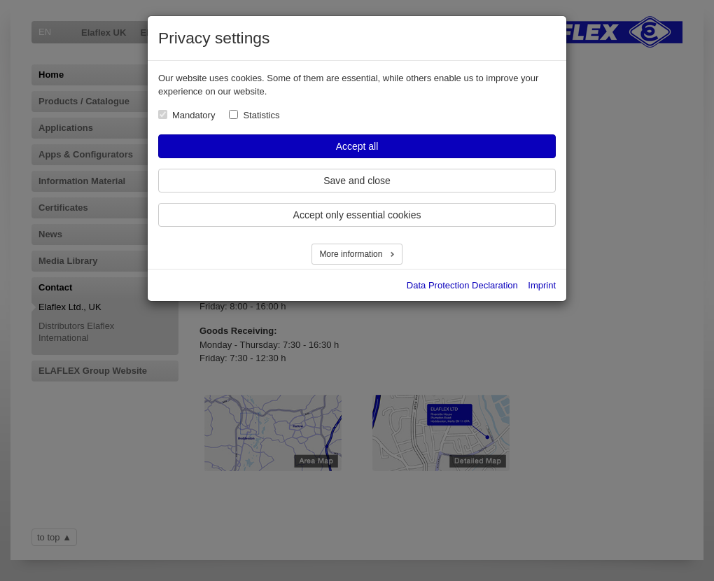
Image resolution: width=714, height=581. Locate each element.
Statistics (261, 115)
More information (351, 254)
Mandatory (193, 115)
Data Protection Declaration (462, 285)
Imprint (542, 285)
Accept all (357, 146)
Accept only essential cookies (357, 214)
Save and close (357, 180)
